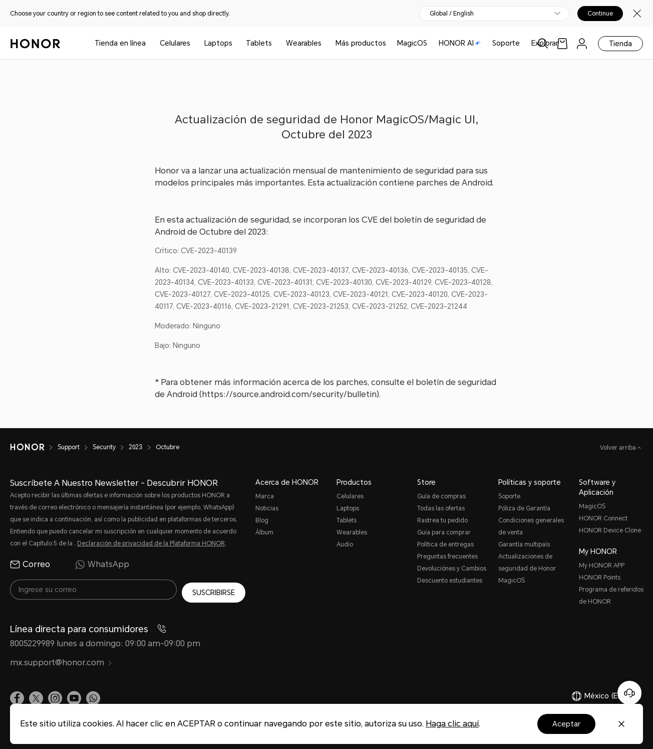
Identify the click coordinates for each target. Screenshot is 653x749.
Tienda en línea (120, 43)
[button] (93, 695)
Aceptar (566, 724)
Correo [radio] (30, 564)
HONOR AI (460, 43)
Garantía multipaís (524, 544)
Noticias (266, 508)
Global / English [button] (452, 13)
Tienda (620, 44)
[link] (562, 43)
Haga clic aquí (452, 723)
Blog (261, 520)
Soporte (506, 43)
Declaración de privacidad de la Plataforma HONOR (151, 543)
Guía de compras (441, 496)
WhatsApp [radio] (102, 564)
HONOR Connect (603, 518)
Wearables (303, 43)
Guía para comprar (444, 532)
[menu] (582, 43)
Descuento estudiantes (449, 580)
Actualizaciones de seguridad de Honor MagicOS (527, 568)
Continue (600, 13)
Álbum (264, 532)
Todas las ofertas (441, 508)
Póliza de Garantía (524, 508)
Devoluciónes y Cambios (451, 568)
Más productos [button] (361, 43)
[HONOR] (34, 447)
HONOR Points (599, 577)
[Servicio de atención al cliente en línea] (629, 693)
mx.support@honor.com (61, 660)
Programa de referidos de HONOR (611, 595)
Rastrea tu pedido (442, 520)
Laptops (218, 43)
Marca (264, 496)
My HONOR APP (601, 565)
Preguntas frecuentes (447, 556)
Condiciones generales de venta (531, 526)
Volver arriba (618, 447)
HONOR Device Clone (610, 530)
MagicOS (412, 43)
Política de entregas (445, 544)
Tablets (259, 43)
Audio (345, 544)
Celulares (175, 43)
